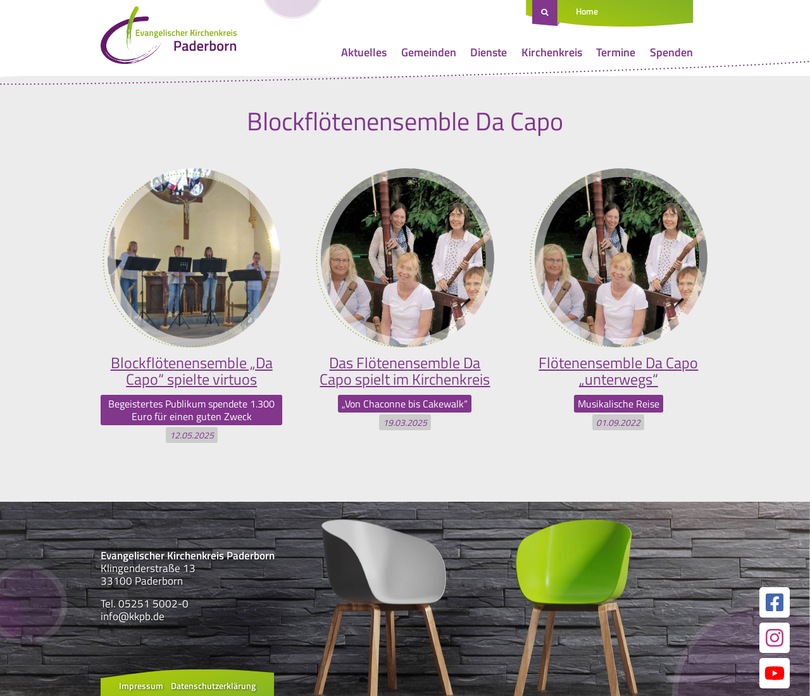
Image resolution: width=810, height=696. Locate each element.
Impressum (141, 685)
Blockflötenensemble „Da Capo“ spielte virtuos (192, 370)
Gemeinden (428, 52)
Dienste (488, 52)
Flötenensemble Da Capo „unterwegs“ (618, 370)
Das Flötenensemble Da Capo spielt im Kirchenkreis (405, 370)
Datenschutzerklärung (213, 685)
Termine (615, 52)
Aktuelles (364, 52)
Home (587, 11)
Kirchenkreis (551, 52)
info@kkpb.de (133, 616)
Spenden (671, 52)
